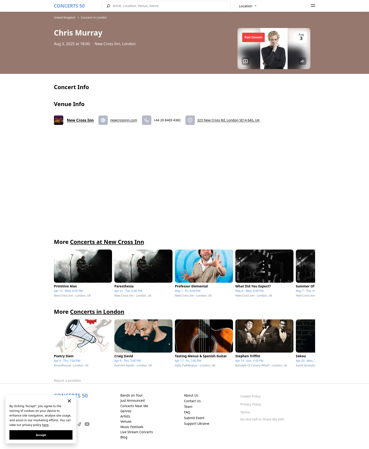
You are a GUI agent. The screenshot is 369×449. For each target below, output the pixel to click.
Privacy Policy (250, 404)
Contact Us (192, 401)
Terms (245, 412)
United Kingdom (65, 18)
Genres (125, 411)
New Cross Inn (80, 120)
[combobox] (248, 6)
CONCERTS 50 (69, 6)
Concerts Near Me (134, 406)
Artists (125, 416)
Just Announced (132, 400)
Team (188, 406)
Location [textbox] (245, 6)
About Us (191, 395)
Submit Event (194, 418)
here (45, 425)
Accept (41, 435)
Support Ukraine (196, 423)
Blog (123, 437)
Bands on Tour (131, 395)
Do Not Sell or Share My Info (262, 419)
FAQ (187, 412)
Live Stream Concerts (136, 432)
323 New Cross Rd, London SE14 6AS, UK (228, 120)
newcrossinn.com (123, 120)
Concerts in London (94, 18)
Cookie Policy (250, 396)
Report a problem (67, 380)
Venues (126, 421)
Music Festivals (131, 427)
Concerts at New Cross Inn (107, 242)
